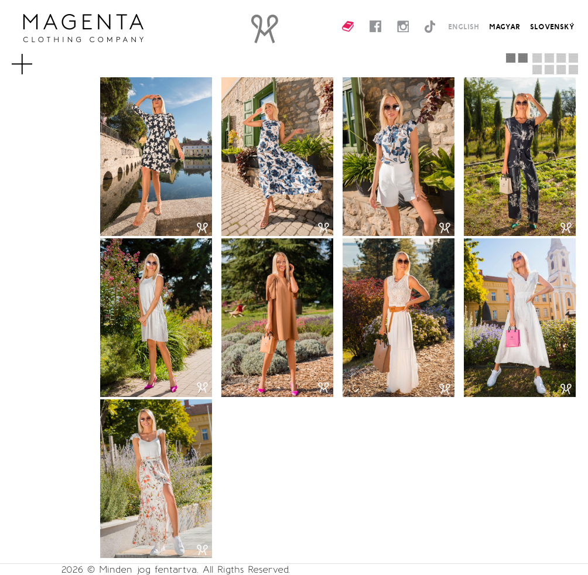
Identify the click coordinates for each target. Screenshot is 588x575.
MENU (37, 58)
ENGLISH (463, 26)
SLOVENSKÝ (552, 26)
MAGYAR (504, 26)
